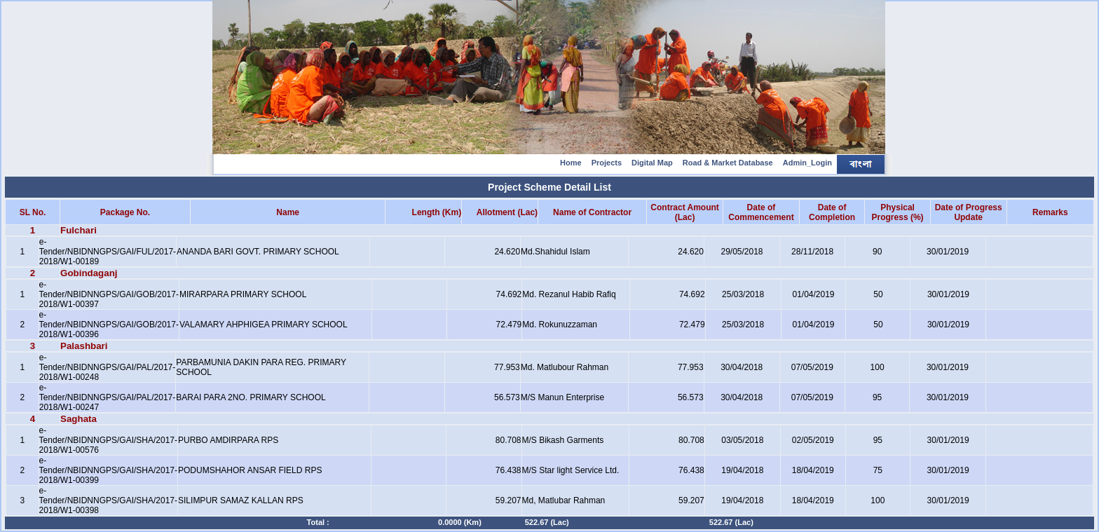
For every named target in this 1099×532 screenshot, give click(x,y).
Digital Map (652, 162)
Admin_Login (807, 162)
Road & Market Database (728, 162)
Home (571, 162)
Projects (607, 162)
